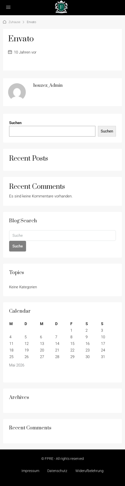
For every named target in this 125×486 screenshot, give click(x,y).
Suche (17, 246)
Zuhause (14, 22)
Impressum (30, 471)
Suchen (15, 123)
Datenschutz (57, 471)
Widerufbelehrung (89, 471)
